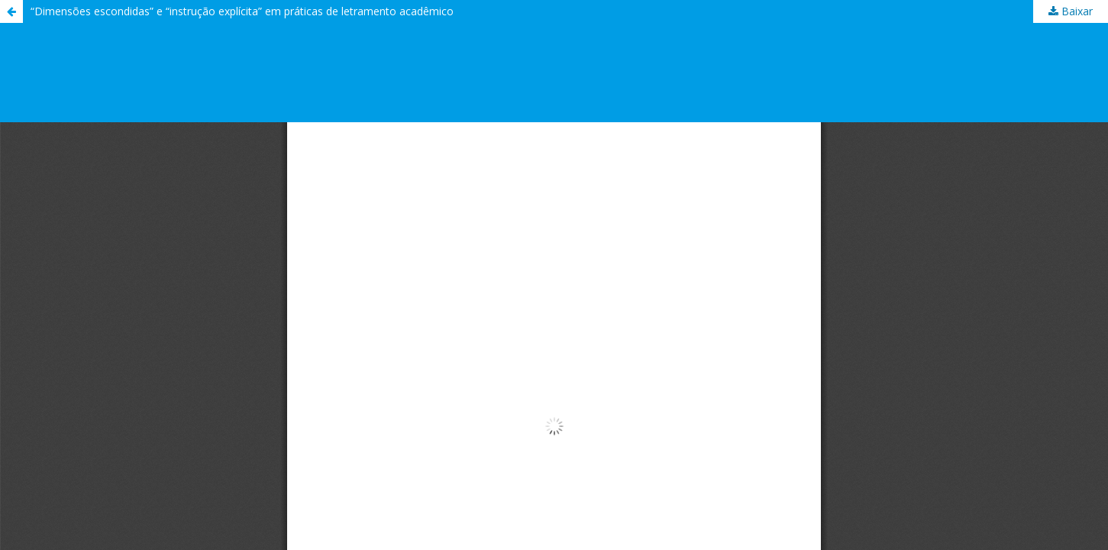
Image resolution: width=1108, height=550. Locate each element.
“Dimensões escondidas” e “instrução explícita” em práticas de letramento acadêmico (242, 11)
